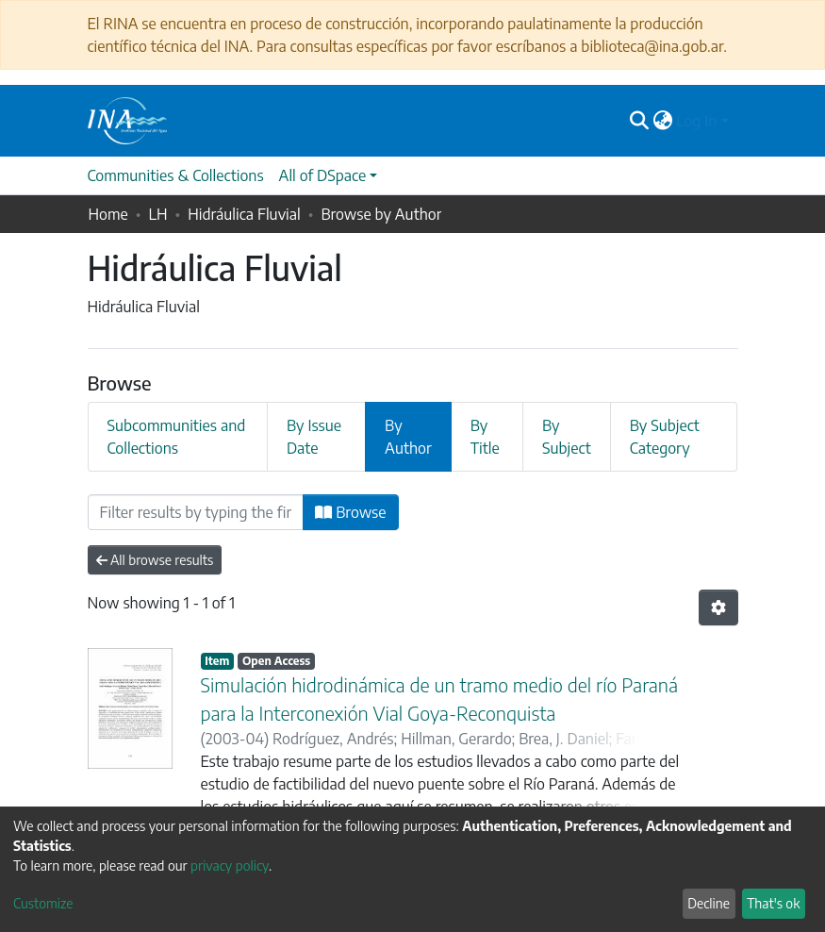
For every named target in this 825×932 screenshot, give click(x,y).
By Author (408, 437)
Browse (350, 512)
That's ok (773, 903)
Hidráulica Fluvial (244, 214)
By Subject (566, 437)
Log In (696, 120)
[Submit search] (639, 120)
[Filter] (196, 512)
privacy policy (229, 865)
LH (157, 214)
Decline (708, 903)
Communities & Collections (176, 175)
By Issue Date (314, 437)
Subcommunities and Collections (176, 437)
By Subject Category (665, 437)
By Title (485, 437)
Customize (43, 903)
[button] (662, 120)
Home (108, 214)
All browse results (155, 560)
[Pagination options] (718, 607)
